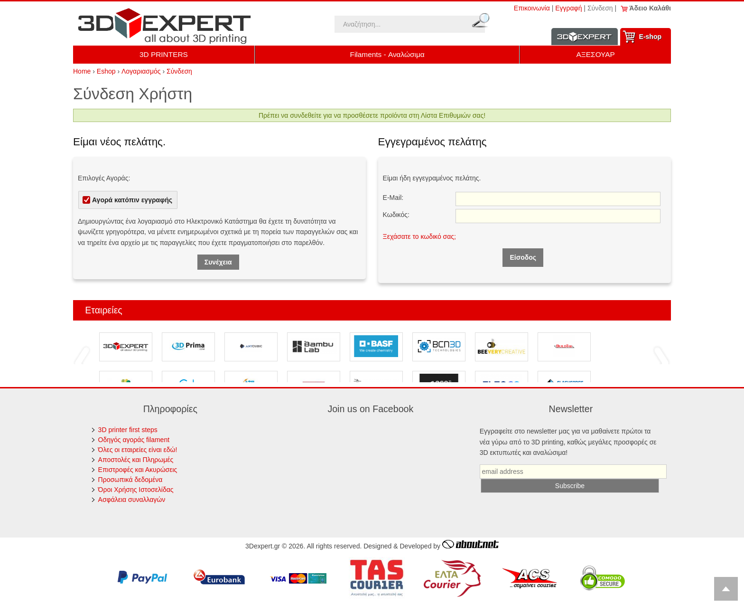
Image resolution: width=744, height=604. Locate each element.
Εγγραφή (568, 8)
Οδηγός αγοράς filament (134, 440)
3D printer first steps (128, 430)
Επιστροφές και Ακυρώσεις (137, 469)
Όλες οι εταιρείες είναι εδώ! (137, 449)
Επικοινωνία (532, 8)
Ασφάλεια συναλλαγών (132, 499)
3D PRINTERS (164, 54)
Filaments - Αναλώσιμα (387, 54)
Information (584, 37)
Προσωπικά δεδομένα (130, 479)
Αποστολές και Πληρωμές (136, 459)
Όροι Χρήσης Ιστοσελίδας (136, 489)
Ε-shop (650, 36)
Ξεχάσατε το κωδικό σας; (419, 236)
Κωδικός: (396, 214)
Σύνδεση (600, 8)
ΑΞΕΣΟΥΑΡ (596, 54)
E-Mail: (393, 197)
